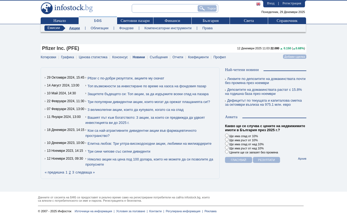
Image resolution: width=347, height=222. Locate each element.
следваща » (85, 172)
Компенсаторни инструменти (168, 28)
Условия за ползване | (130, 211)
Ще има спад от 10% (241, 136)
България (211, 20)
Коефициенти (198, 57)
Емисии (53, 28)
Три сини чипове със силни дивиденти (119, 151)
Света (249, 20)
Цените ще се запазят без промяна (251, 152)
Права (207, 28)
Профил (219, 57)
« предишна (54, 172)
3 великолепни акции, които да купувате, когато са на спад (136, 110)
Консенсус (120, 57)
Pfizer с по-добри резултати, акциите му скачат (126, 78)
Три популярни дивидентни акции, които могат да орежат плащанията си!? (149, 102)
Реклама (209, 211)
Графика (67, 57)
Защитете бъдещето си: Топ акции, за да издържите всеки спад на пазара (148, 94)
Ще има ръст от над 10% (244, 148)
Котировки (48, 57)
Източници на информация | (94, 211)
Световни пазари (135, 20)
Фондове (126, 28)
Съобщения (159, 57)
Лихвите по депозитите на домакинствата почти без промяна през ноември (265, 81)
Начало (59, 20)
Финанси (172, 20)
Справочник (287, 20)
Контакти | (155, 211)
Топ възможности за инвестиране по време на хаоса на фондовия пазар (147, 86)
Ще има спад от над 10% (244, 144)
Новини (139, 57)
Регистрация (291, 3)
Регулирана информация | (183, 211)
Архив (302, 158)
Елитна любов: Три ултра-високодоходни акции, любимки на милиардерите (149, 143)
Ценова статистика (93, 57)
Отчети (177, 57)
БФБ (98, 20)
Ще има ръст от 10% (241, 140)
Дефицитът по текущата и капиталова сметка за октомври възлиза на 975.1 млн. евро (263, 102)
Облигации (99, 28)
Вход (270, 3)
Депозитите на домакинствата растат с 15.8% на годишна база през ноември (263, 92)
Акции (74, 28)
